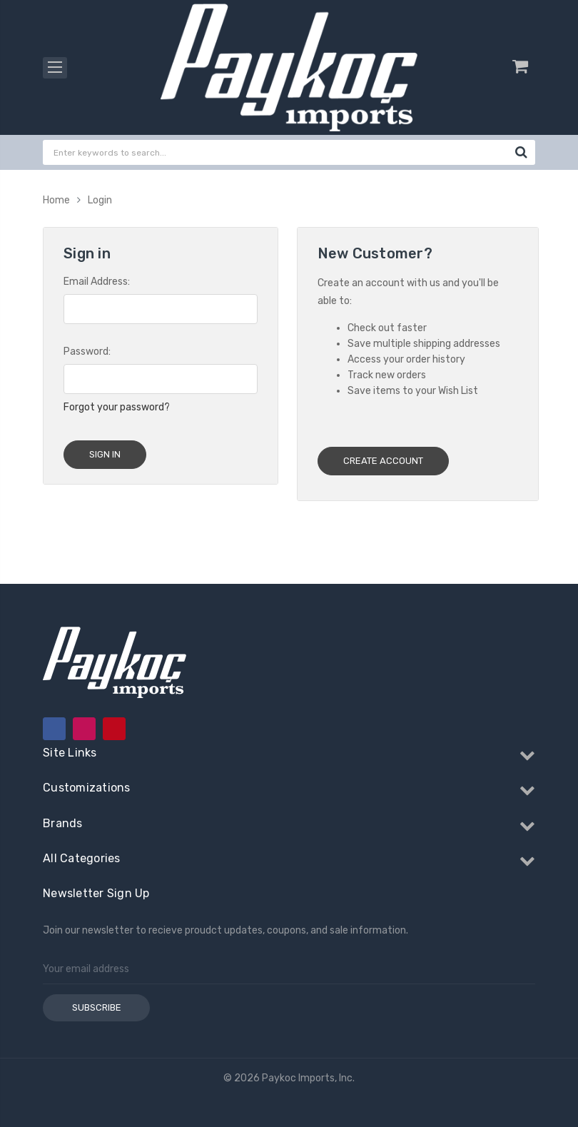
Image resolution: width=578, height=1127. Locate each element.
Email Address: (97, 282)
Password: (87, 351)
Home (56, 200)
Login (100, 200)
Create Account (383, 460)
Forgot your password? (117, 407)
